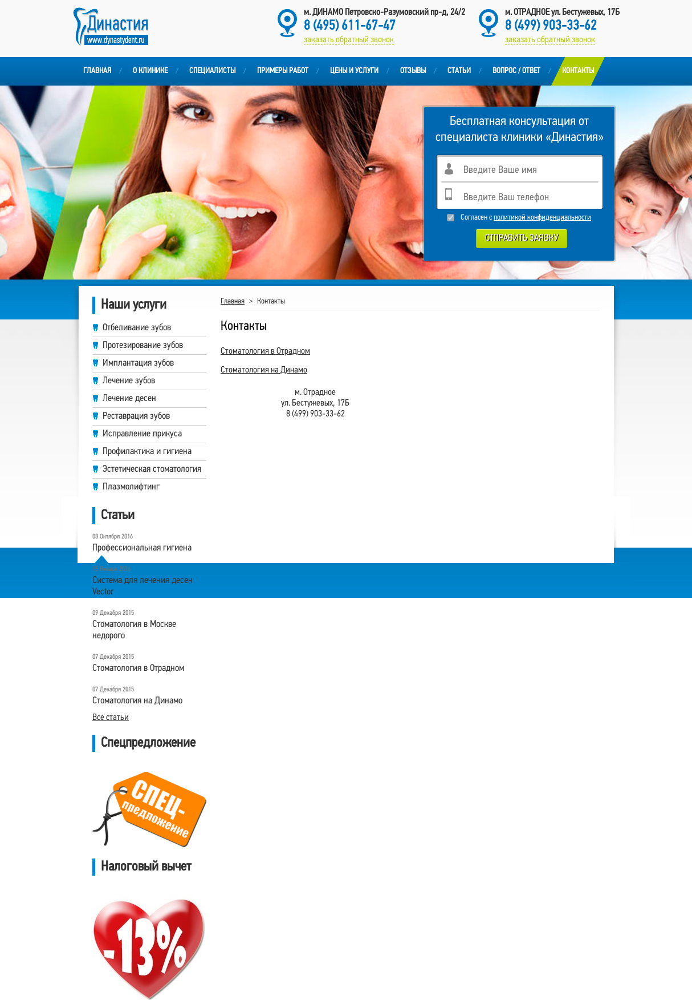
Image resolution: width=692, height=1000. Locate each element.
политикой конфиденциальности (542, 217)
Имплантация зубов (138, 363)
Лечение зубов (129, 381)
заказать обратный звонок (550, 39)
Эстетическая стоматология (152, 469)
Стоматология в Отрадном (265, 351)
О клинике (150, 71)
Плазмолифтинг (131, 487)
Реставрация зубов (136, 416)
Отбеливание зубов (137, 328)
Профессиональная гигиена (142, 548)
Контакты (578, 71)
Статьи (459, 71)
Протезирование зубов (143, 345)
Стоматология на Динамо (137, 701)
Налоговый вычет (146, 867)
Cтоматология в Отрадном (138, 668)
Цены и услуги (354, 71)
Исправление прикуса (142, 434)
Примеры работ (282, 71)
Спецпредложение (148, 743)
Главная (97, 71)
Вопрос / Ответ (516, 71)
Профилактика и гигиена (147, 451)
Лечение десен (129, 398)
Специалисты (212, 71)
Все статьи (110, 717)
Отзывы (413, 71)
